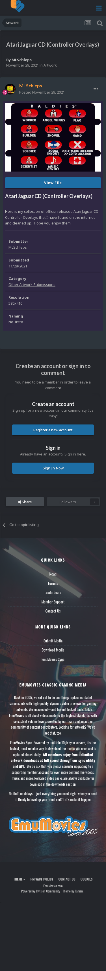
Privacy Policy (41, 879)
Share (25, 502)
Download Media (53, 650)
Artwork (50, 65)
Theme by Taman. (72, 890)
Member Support (52, 602)
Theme (19, 879)
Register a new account (53, 429)
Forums (53, 583)
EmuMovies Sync (53, 659)
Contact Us (52, 611)
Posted (42, 92)
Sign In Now (53, 468)
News (53, 574)
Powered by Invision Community (40, 890)
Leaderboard (53, 592)
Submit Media (53, 641)
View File (53, 182)
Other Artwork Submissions (31, 284)
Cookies (87, 879)
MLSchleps (22, 59)
